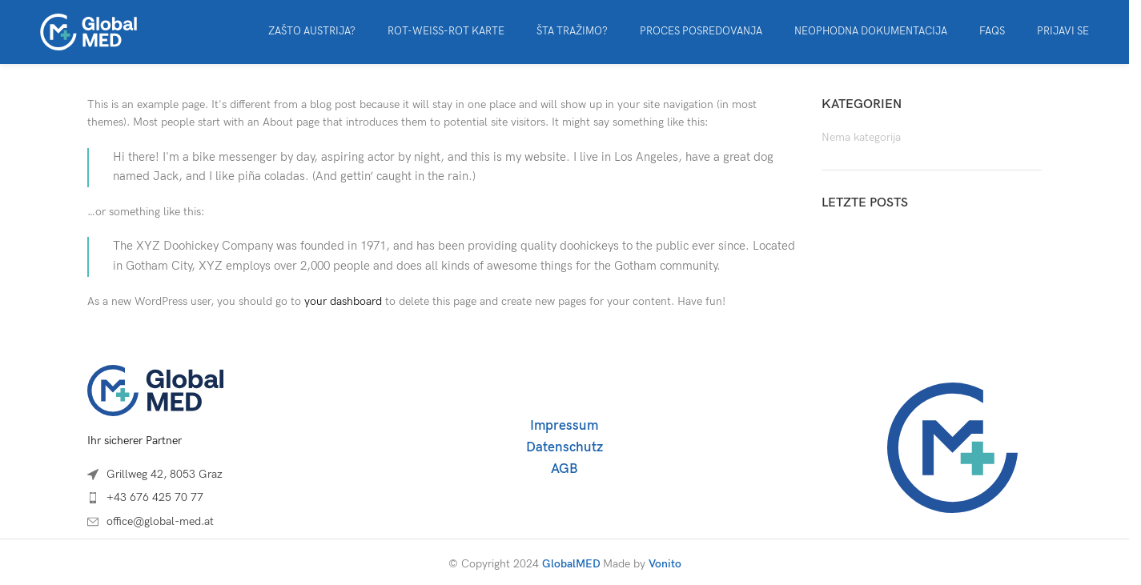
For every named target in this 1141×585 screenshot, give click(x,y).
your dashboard (343, 301)
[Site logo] (88, 31)
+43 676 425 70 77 (154, 497)
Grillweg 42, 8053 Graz (164, 474)
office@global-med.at (160, 521)
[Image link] (155, 389)
